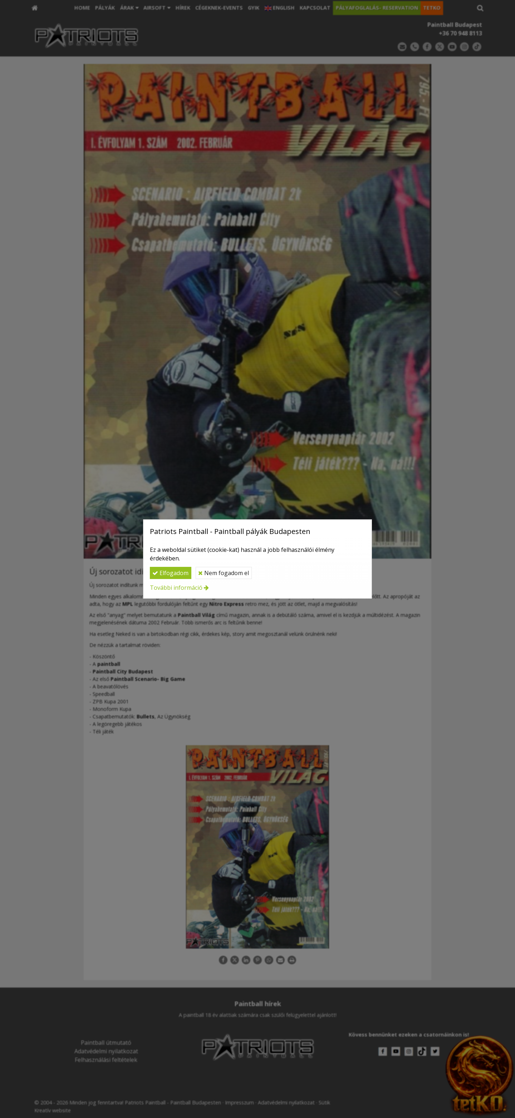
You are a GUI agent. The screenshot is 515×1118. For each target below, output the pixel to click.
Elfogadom (170, 573)
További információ (176, 588)
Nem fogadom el (223, 573)
